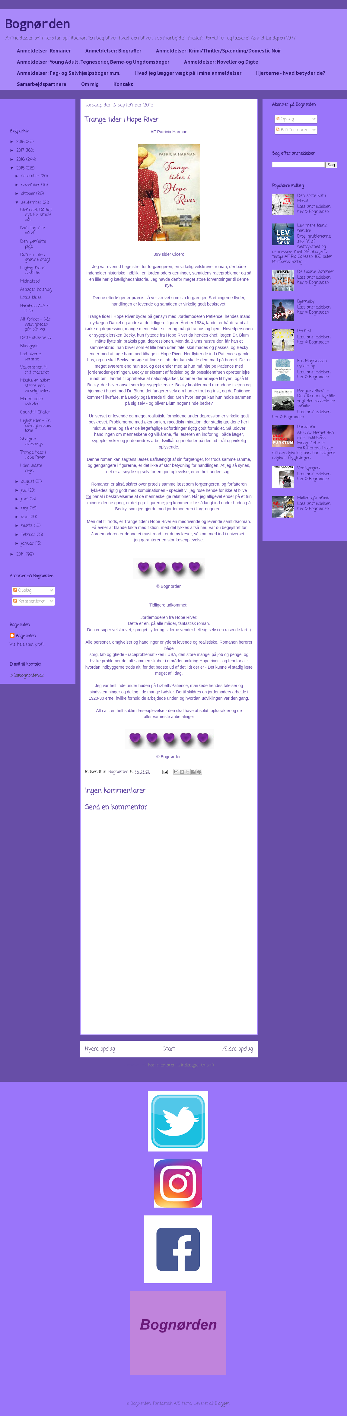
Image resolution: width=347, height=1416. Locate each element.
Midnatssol (30, 281)
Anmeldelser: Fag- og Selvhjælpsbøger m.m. (68, 73)
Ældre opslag (237, 1049)
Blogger (222, 1404)
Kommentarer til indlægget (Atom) (181, 1065)
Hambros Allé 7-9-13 (35, 309)
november (31, 185)
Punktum (306, 427)
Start (169, 1049)
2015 (21, 168)
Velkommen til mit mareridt (34, 370)
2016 (21, 160)
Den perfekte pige (33, 244)
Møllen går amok (313, 498)
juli (24, 490)
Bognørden (37, 24)
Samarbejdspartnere (41, 84)
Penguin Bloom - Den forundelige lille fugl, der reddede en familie (316, 398)
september (32, 203)
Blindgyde (29, 346)
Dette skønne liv (36, 338)
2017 (21, 150)
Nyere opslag (100, 1049)
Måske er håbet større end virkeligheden (35, 386)
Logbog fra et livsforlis (33, 271)
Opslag (22, 591)
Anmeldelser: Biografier (113, 51)
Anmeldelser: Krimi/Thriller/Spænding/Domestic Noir (218, 51)
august (28, 482)
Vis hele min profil (27, 644)
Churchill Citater (35, 412)
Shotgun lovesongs (31, 442)
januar (28, 543)
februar (29, 535)
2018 (21, 142)
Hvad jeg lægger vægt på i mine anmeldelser (188, 73)
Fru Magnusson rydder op (312, 363)
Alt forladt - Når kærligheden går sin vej (35, 324)
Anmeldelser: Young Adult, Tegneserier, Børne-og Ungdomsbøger (93, 62)
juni (25, 499)
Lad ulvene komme (30, 357)
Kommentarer (29, 601)
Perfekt (304, 331)
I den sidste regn (31, 468)
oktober (28, 194)
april (26, 517)
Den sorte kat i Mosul (311, 198)
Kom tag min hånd (32, 230)
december (31, 176)
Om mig (90, 84)
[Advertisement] (169, 992)
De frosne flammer (315, 272)
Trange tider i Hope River (33, 455)
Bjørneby (305, 302)
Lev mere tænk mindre (312, 228)
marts (27, 526)
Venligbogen (308, 468)
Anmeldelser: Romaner (44, 51)
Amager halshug (36, 290)
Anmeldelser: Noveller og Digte (221, 62)
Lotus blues (31, 298)
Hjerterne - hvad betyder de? (290, 73)
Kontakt (123, 84)
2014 (21, 554)
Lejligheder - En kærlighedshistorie (35, 426)
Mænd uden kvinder (31, 401)
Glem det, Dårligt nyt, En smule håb (36, 215)
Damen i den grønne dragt (35, 257)
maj (25, 508)
